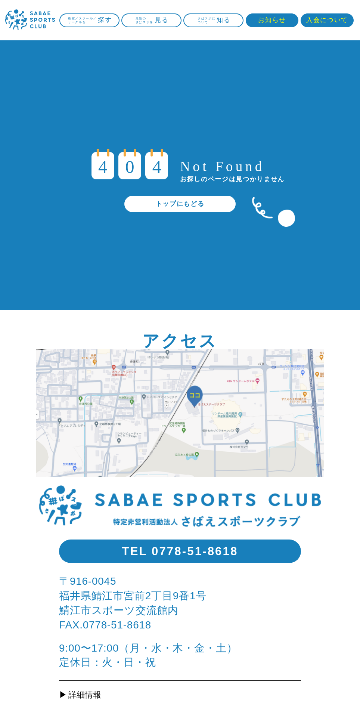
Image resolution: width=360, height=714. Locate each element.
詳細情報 (84, 694)
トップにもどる (180, 203)
